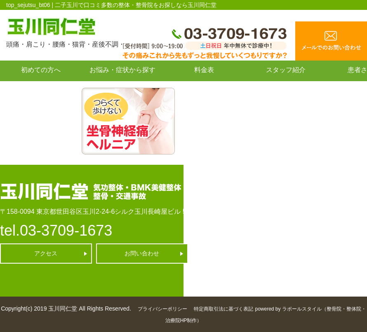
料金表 (204, 69)
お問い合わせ (41, 88)
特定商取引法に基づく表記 (223, 309)
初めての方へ (41, 69)
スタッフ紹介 (286, 69)
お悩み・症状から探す (122, 69)
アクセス (45, 253)
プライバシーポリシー (162, 309)
